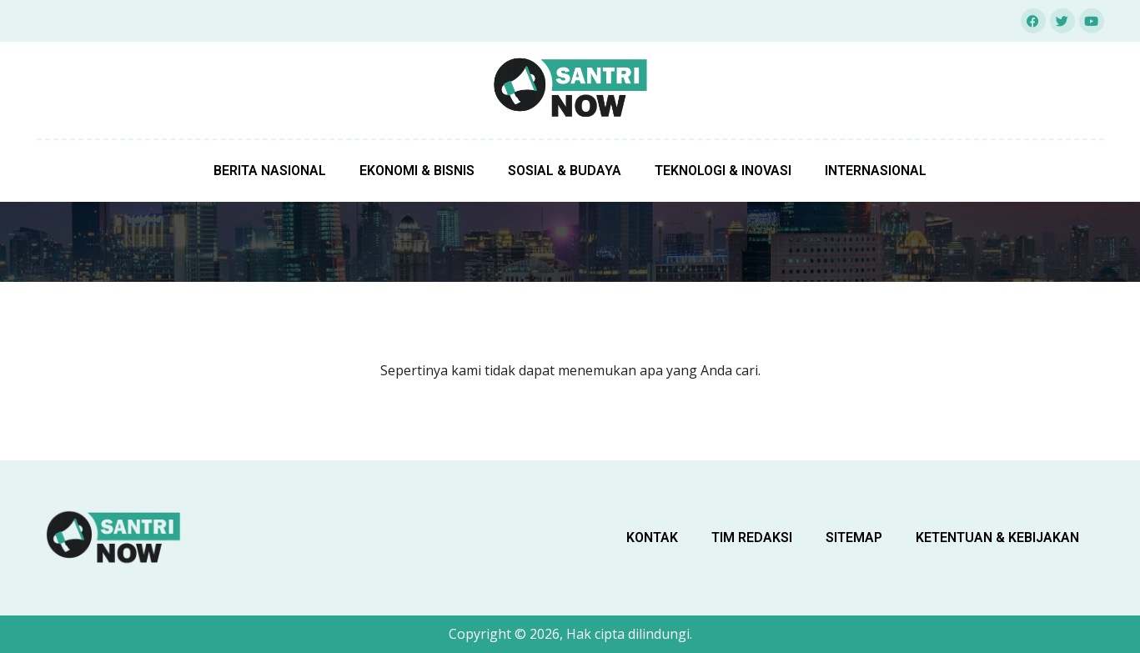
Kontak (652, 537)
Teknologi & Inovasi (723, 170)
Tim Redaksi (751, 537)
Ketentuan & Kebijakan (997, 537)
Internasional (876, 170)
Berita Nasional (269, 170)
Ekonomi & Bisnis (417, 170)
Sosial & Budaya (564, 170)
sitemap (854, 537)
